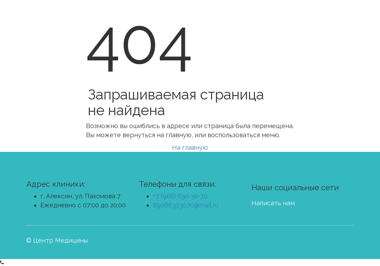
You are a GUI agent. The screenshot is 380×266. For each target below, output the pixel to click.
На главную (190, 147)
